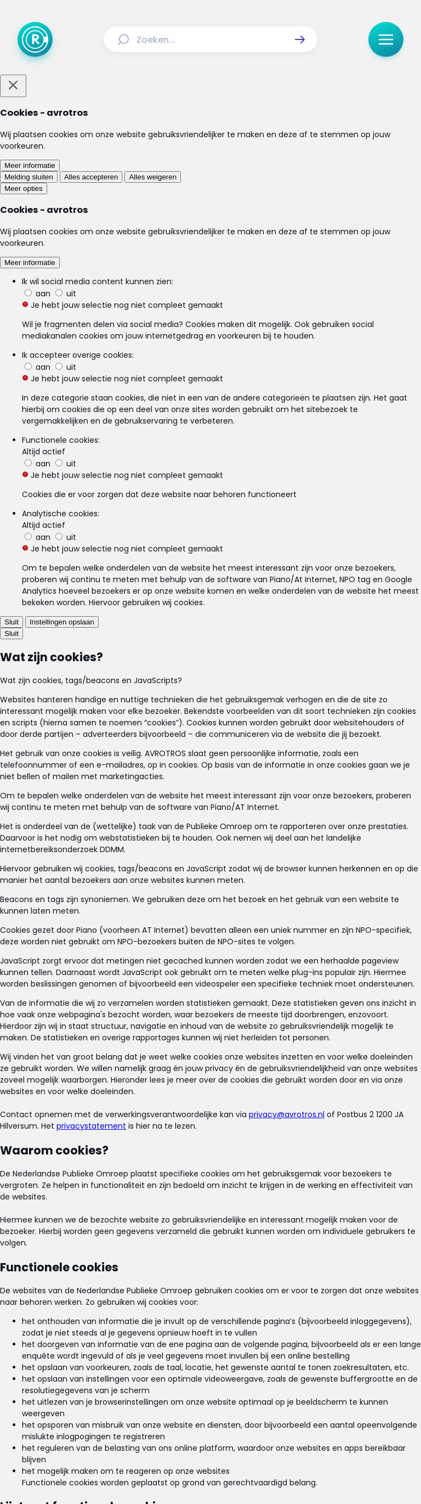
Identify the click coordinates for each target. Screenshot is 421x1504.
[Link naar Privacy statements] (245, 1374)
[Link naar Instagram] (175, 1409)
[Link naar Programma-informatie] (160, 1349)
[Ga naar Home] (35, 39)
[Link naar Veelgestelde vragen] (266, 1349)
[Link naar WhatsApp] (281, 1409)
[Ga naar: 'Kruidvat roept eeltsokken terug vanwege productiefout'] (215, 670)
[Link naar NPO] (239, 1470)
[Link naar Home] (133, 1329)
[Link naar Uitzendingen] (225, 1329)
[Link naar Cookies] (314, 1374)
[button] (299, 39)
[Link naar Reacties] (282, 1329)
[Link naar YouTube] (245, 1409)
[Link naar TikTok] (210, 1409)
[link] (115, 758)
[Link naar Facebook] (140, 1409)
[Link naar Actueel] (171, 1329)
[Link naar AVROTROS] (181, 1470)
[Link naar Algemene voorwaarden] (141, 1374)
